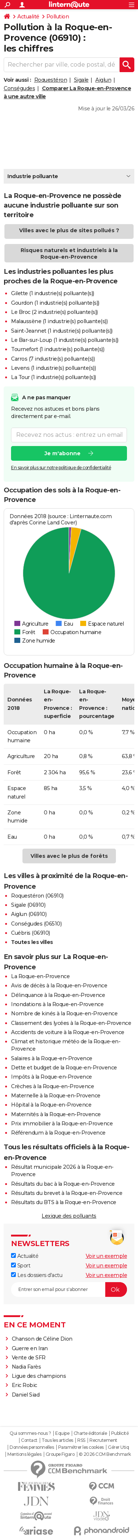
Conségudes (19, 88)
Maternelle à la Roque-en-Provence (55, 1095)
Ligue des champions (39, 1376)
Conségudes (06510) (36, 923)
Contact (29, 1440)
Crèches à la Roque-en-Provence (52, 1086)
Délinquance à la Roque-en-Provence (58, 995)
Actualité (28, 16)
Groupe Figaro (60, 1454)
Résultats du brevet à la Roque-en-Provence (66, 1193)
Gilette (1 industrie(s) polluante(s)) (52, 293)
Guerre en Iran (30, 1348)
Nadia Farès (26, 1366)
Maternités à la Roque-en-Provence (56, 1114)
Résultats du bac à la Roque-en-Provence (63, 1184)
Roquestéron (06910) (37, 895)
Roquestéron (50, 80)
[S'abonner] (69, 1289)
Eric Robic (24, 1385)
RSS (81, 1440)
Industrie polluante (32, 176)
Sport (20, 1265)
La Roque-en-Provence (40, 976)
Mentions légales (24, 1454)
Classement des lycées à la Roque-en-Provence (71, 1023)
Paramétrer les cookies (81, 1447)
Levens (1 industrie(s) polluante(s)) (53, 368)
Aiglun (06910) (28, 914)
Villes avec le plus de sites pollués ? (69, 230)
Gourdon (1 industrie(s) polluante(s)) (55, 303)
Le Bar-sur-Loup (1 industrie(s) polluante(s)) (64, 340)
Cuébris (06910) (30, 933)
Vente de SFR (29, 1357)
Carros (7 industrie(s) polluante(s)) (53, 358)
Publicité (120, 1433)
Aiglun (103, 80)
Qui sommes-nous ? (30, 1433)
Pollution (57, 16)
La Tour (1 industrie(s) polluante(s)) (53, 377)
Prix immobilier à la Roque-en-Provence (62, 1123)
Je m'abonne (63, 453)
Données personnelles (32, 1447)
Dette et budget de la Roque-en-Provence (64, 1067)
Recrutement (103, 1440)
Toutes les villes (32, 942)
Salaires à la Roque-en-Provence (51, 1058)
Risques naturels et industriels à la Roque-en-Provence (69, 253)
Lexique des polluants (69, 1216)
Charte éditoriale (90, 1433)
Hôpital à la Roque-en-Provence (51, 1104)
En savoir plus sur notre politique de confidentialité (61, 467)
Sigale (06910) (28, 905)
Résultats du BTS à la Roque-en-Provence (63, 1202)
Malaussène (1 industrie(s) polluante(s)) (59, 321)
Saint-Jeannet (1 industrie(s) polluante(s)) (62, 331)
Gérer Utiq (118, 1447)
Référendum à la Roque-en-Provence (58, 1132)
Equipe (62, 1433)
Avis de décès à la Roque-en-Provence (59, 985)
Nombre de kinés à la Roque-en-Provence (64, 1013)
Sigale (81, 80)
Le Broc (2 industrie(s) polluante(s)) (54, 312)
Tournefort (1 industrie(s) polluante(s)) (57, 349)
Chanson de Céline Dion (42, 1338)
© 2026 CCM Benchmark (105, 1454)
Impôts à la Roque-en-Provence (51, 1076)
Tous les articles (57, 1440)
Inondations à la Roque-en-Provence (57, 1004)
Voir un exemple (106, 1256)
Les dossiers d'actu (36, 1275)
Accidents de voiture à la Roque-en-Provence (67, 1032)
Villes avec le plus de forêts (69, 856)
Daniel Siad (26, 1394)
